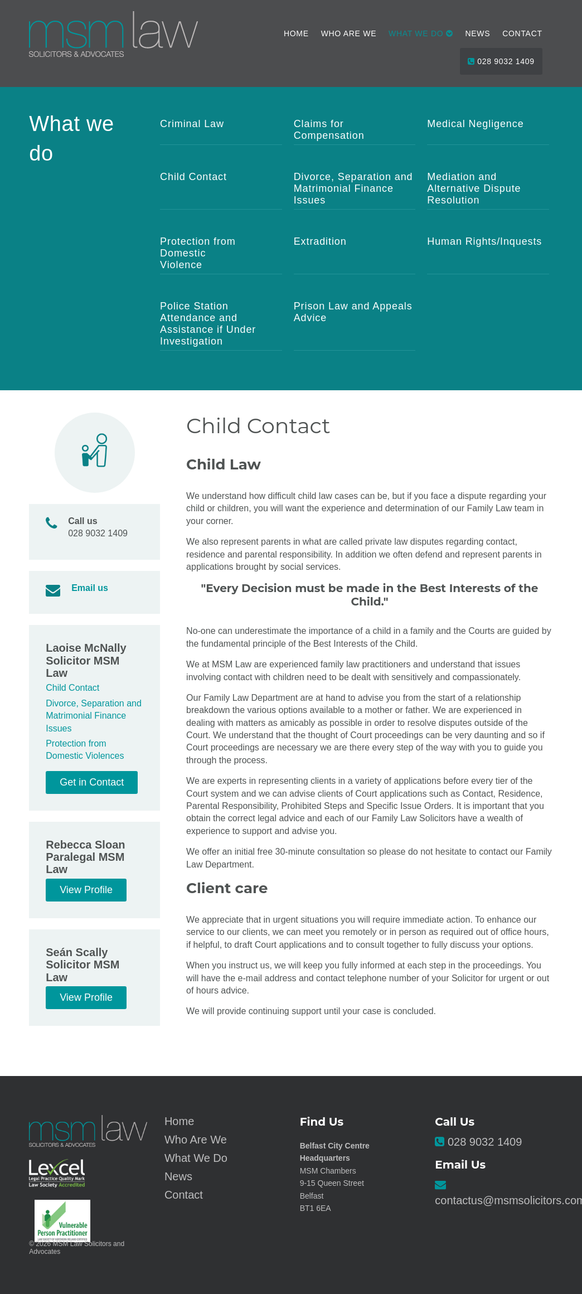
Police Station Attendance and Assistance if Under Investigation (208, 324)
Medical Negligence (475, 123)
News (478, 33)
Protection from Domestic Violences (85, 749)
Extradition (320, 241)
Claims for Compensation (329, 129)
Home (296, 33)
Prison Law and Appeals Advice (353, 312)
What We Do (195, 1158)
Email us (89, 588)
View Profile (86, 889)
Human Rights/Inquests (484, 241)
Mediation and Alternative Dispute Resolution (474, 188)
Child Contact (193, 176)
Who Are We (349, 33)
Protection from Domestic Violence (198, 253)
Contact (522, 33)
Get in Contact (92, 782)
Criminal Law (192, 123)
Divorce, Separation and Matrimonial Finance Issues (353, 188)
